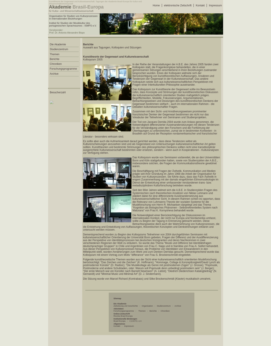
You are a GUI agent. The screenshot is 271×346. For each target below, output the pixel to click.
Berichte (153, 311)
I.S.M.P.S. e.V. (135, 321)
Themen (141, 311)
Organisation (147, 306)
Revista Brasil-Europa (123, 316)
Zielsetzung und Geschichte (126, 306)
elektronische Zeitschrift (178, 5)
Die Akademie (58, 44)
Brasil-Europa (120, 321)
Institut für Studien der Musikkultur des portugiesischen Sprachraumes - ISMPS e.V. (73, 24)
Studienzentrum (164, 306)
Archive (178, 306)
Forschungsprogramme (124, 311)
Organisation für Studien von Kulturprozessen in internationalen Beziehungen (73, 17)
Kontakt (200, 5)
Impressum (215, 5)
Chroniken (165, 311)
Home (156, 5)
